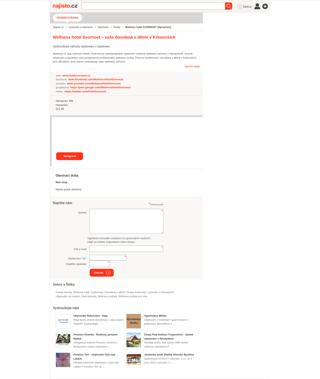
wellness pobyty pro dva (132, 296)
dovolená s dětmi (114, 292)
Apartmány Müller (155, 315)
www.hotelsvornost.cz (76, 75)
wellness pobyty (107, 296)
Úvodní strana (67, 17)
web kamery (89, 296)
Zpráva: (82, 212)
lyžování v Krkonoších (161, 292)
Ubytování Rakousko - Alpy (90, 315)
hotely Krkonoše (136, 292)
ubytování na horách (68, 296)
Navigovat (69, 156)
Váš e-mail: (80, 249)
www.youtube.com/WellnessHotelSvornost (94, 83)
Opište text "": (77, 258)
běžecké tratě (81, 292)
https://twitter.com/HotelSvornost (85, 91)
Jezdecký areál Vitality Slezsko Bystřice (169, 354)
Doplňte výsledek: (76, 264)
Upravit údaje (192, 66)
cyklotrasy (97, 292)
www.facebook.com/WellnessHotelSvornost (95, 79)
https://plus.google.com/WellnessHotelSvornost (100, 87)
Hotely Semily (64, 292)
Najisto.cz (67, 6)
